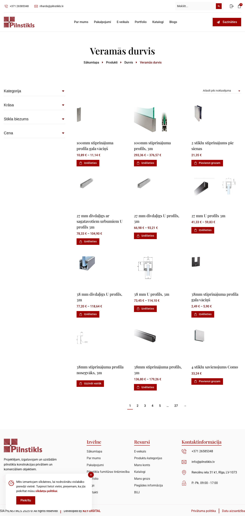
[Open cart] (239, 6)
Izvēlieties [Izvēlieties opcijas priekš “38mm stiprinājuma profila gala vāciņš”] (203, 313)
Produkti (112, 62)
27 (176, 404)
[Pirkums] (222, 91)
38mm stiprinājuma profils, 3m (151, 368)
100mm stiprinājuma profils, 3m (153, 145)
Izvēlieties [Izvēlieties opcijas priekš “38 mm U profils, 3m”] (145, 307)
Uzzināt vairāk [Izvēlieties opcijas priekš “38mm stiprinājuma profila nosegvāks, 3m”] (90, 382)
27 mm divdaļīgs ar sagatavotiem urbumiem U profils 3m (100, 220)
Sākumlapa (91, 62)
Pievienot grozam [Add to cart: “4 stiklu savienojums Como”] (207, 386)
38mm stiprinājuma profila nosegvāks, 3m (96, 368)
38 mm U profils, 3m (152, 293)
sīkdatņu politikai (46, 491)
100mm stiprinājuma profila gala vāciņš (95, 145)
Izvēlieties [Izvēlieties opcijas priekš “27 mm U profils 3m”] (203, 229)
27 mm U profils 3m (208, 215)
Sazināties (227, 22)
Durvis (128, 62)
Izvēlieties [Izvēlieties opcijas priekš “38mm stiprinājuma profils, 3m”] (145, 386)
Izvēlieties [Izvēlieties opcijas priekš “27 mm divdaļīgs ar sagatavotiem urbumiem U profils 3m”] (88, 240)
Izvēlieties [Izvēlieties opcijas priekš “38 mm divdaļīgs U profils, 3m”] (88, 313)
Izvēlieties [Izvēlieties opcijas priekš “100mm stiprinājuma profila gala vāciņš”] (88, 162)
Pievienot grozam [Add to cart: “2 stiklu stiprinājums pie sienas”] (207, 162)
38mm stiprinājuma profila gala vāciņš (209, 296)
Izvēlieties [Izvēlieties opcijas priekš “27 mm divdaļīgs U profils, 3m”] (145, 235)
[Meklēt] (219, 6)
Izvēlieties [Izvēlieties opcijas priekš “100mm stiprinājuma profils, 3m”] (145, 162)
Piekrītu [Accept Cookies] (25, 500)
